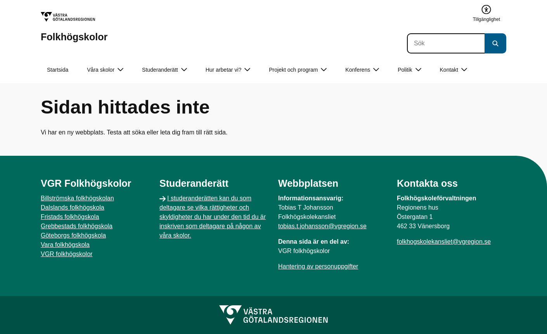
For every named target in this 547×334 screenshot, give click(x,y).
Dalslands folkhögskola (72, 207)
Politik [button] (409, 70)
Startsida (57, 70)
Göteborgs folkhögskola (73, 235)
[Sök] (446, 43)
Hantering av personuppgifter (318, 266)
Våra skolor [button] (105, 70)
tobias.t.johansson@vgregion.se (322, 226)
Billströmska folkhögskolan (77, 198)
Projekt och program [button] (298, 70)
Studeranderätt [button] (164, 70)
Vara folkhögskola (65, 244)
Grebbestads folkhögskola (77, 226)
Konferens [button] (362, 70)
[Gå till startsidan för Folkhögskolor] (74, 27)
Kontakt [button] (453, 70)
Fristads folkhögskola (70, 216)
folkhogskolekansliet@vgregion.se (444, 241)
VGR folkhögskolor (66, 254)
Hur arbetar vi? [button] (228, 70)
